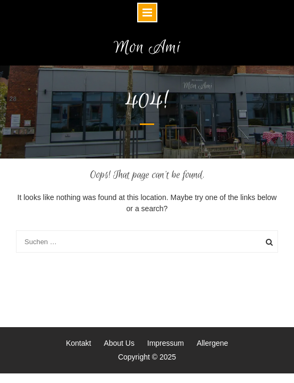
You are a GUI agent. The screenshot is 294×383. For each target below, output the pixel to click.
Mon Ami (147, 47)
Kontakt (78, 343)
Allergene (212, 343)
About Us (119, 343)
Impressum (165, 343)
